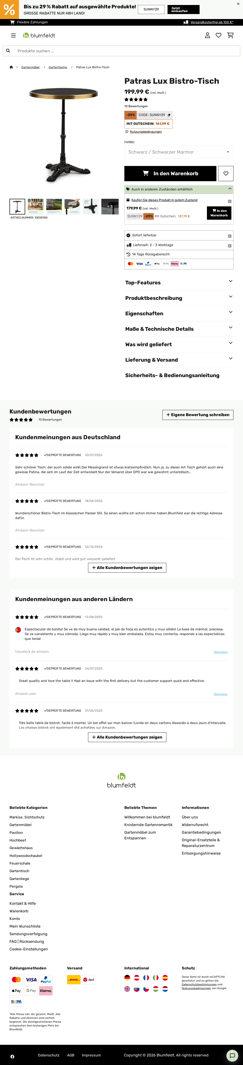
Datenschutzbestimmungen (200, 983)
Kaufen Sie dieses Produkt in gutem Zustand (167, 200)
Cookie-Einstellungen (28, 948)
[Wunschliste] (218, 35)
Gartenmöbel (31, 67)
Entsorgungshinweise (201, 853)
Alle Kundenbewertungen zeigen (127, 567)
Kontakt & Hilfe (22, 902)
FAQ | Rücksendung (26, 941)
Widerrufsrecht (195, 824)
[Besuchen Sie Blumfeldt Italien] (156, 977)
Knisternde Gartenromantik (148, 824)
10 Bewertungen (136, 106)
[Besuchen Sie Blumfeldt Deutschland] (127, 977)
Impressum (93, 1054)
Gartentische (58, 67)
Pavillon (16, 832)
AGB (72, 1054)
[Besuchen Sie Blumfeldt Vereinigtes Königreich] (127, 988)
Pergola (16, 885)
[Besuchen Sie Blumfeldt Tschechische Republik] (146, 988)
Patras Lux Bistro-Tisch (93, 67)
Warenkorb (18, 910)
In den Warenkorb (170, 173)
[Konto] (207, 35)
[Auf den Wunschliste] (226, 173)
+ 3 (110, 206)
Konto (14, 918)
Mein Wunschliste (25, 925)
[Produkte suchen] (121, 51)
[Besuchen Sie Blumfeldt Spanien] (165, 977)
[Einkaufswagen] (230, 35)
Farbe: (129, 142)
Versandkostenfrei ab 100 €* (211, 22)
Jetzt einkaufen (179, 9)
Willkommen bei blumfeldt (147, 817)
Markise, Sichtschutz (27, 817)
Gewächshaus (22, 847)
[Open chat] (232, 1056)
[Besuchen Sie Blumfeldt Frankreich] (146, 977)
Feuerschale (20, 863)
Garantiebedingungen (201, 832)
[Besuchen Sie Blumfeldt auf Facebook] (12, 1056)
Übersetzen (220, 652)
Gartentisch (19, 870)
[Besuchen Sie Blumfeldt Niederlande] (165, 988)
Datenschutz (49, 1054)
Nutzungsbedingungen (197, 987)
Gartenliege (19, 878)
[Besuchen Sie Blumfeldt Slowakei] (137, 988)
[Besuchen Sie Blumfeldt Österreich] (137, 977)
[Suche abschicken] (8, 51)
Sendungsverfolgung (28, 933)
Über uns (190, 817)
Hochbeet (18, 840)
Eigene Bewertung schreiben (196, 414)
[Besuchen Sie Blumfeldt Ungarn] (156, 988)
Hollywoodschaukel (26, 855)
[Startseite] (15, 67)
